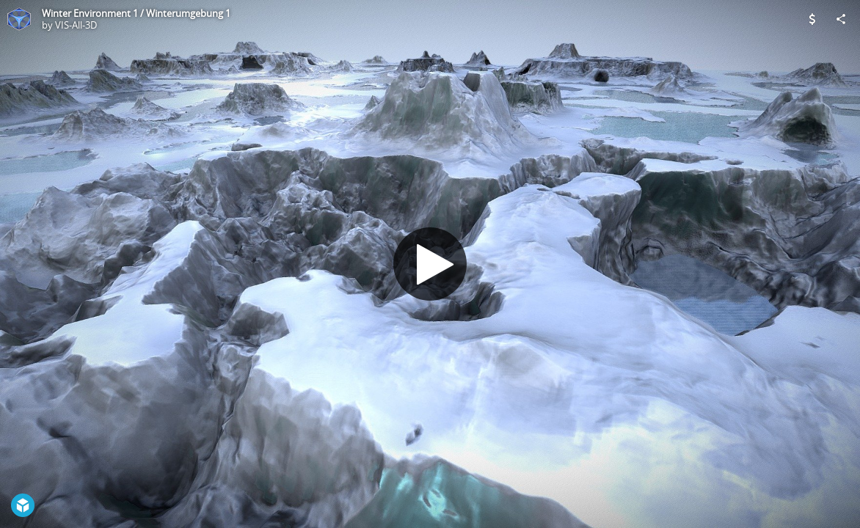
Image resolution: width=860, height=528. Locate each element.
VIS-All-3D (76, 25)
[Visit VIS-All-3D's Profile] (19, 19)
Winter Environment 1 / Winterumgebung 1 (136, 13)
